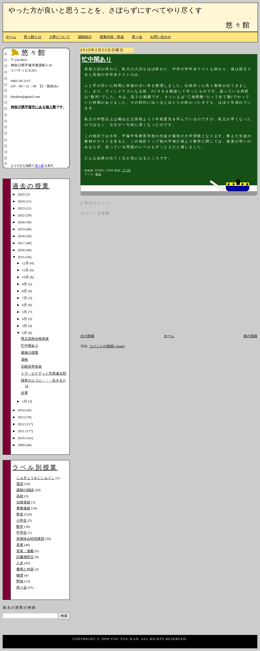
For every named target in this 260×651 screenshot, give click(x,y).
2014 (21, 410)
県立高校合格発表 (35, 339)
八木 (19, 563)
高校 (19, 496)
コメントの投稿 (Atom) (107, 346)
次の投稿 (87, 336)
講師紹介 (85, 37)
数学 (19, 527)
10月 (26, 277)
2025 (21, 194)
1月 (25, 401)
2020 (21, 222)
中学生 (21, 532)
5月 (25, 312)
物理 (19, 575)
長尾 (19, 545)
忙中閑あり (97, 59)
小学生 (21, 520)
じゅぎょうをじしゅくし (35, 478)
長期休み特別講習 (30, 539)
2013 (21, 417)
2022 (21, 215)
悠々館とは (32, 37)
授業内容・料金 (112, 37)
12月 (26, 263)
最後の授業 (29, 353)
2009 (21, 445)
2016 (21, 250)
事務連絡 (23, 508)
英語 (19, 484)
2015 (21, 257)
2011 (21, 431)
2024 (21, 201)
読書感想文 (25, 557)
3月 (25, 326)
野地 (19, 581)
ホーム (11, 37)
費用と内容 (25, 569)
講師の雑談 (25, 490)
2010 (21, 438)
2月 (25, 333)
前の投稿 (250, 336)
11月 (26, 270)
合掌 (24, 393)
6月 (25, 305)
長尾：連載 (25, 551)
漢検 (24, 360)
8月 (25, 291)
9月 (25, 284)
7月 (25, 298)
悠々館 (238, 25)
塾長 (98, 174)
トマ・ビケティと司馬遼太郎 (43, 373)
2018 (21, 236)
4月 (25, 319)
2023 (21, 208)
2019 (21, 229)
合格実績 (23, 502)
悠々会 (137, 37)
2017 (21, 243)
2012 (21, 424)
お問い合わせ (160, 37)
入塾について (59, 37)
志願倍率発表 (31, 366)
